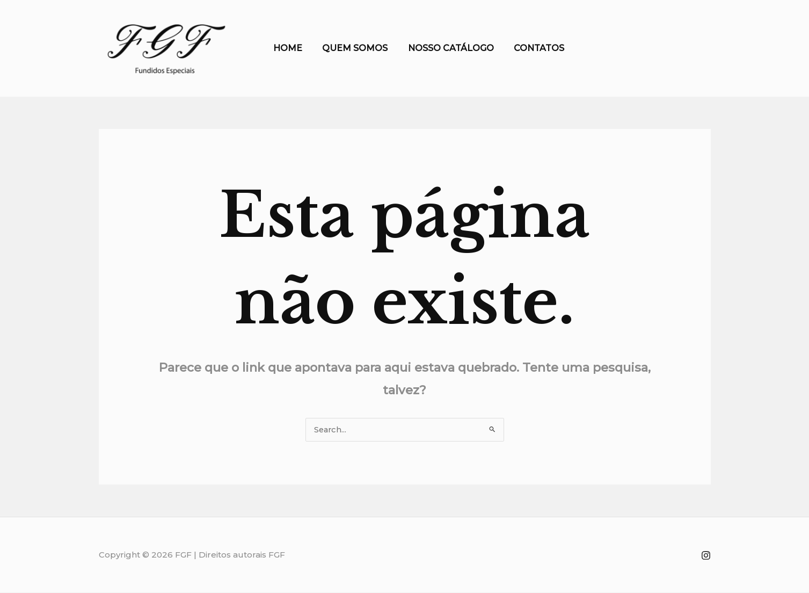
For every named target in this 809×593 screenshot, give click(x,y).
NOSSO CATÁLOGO (444, 48)
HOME (286, 48)
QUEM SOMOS (351, 48)
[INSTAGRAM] (706, 556)
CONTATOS (529, 48)
